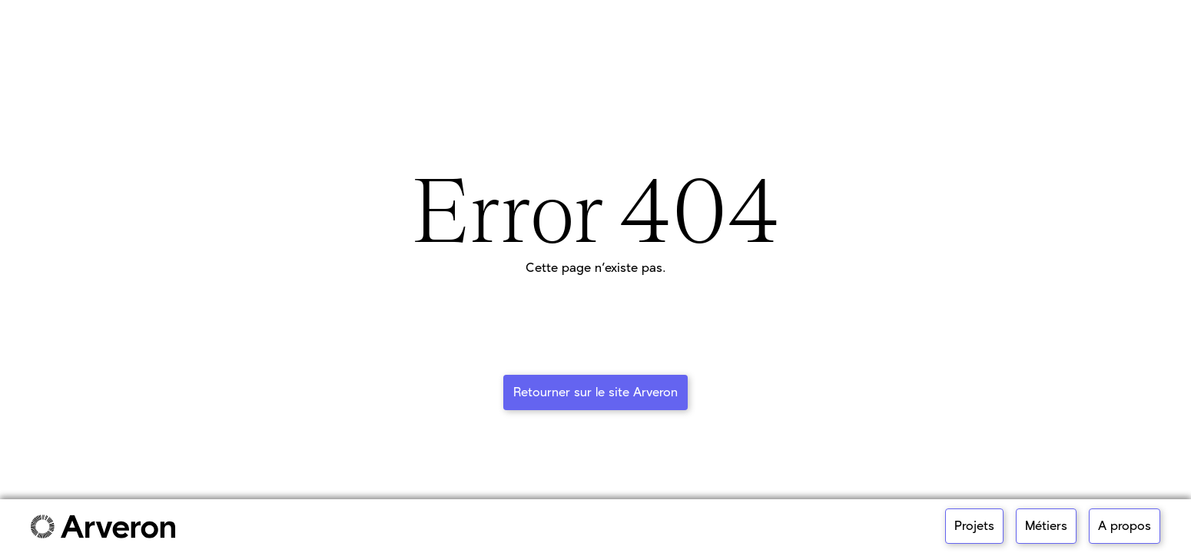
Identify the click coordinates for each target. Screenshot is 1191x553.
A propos (1124, 526)
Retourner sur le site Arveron (595, 392)
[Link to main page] (103, 526)
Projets (974, 526)
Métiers (1046, 526)
